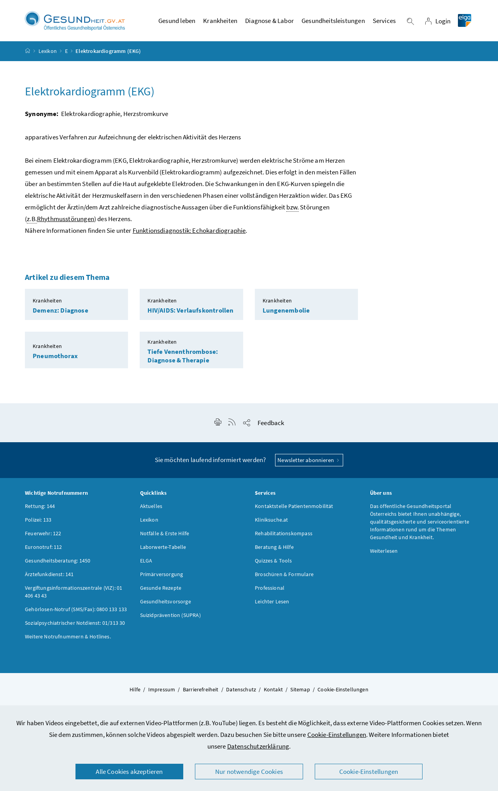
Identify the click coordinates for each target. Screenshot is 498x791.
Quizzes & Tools (273, 561)
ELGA (146, 561)
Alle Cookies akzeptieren (129, 771)
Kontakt (273, 690)
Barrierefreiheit (201, 690)
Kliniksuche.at (271, 520)
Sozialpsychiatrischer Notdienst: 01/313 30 (75, 624)
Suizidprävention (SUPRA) (170, 616)
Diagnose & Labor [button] (269, 21)
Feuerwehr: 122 (43, 534)
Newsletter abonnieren (309, 461)
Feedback (271, 424)
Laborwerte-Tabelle (163, 548)
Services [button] (384, 21)
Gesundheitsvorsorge (165, 602)
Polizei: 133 (38, 520)
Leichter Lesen (272, 602)
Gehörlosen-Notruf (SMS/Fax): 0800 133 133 (76, 610)
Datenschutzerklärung (258, 746)
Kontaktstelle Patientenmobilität (294, 507)
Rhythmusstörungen (65, 220)
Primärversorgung (161, 575)
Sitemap (300, 690)
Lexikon (48, 52)
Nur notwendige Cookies (249, 771)
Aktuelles (151, 507)
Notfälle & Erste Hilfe (164, 534)
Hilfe (135, 690)
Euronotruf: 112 (43, 548)
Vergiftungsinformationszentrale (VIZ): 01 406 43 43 (73, 592)
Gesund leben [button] (176, 21)
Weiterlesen (384, 551)
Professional (269, 588)
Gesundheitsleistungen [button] (333, 21)
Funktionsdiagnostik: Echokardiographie (189, 231)
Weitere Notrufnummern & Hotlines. (68, 637)
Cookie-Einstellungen (336, 734)
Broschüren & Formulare (284, 575)
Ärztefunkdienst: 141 (49, 575)
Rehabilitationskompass (283, 534)
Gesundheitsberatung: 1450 (57, 561)
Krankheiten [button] (220, 21)
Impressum (161, 690)
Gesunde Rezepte (161, 588)
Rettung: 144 (40, 507)
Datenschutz (241, 690)
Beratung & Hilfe (274, 548)
